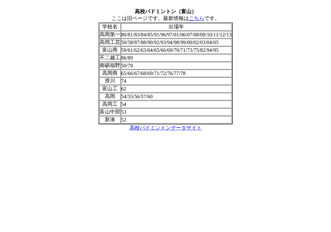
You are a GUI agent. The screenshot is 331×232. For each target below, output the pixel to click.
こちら (196, 18)
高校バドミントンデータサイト (166, 127)
